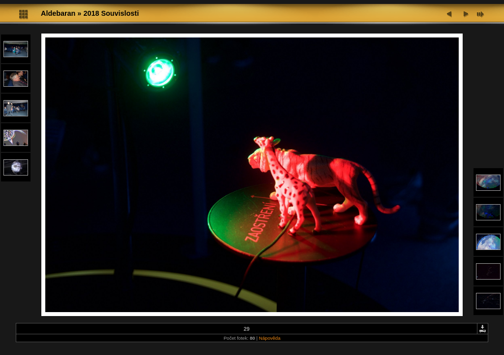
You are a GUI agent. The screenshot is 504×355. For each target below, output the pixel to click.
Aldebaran (58, 13)
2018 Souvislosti (111, 13)
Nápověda (270, 338)
